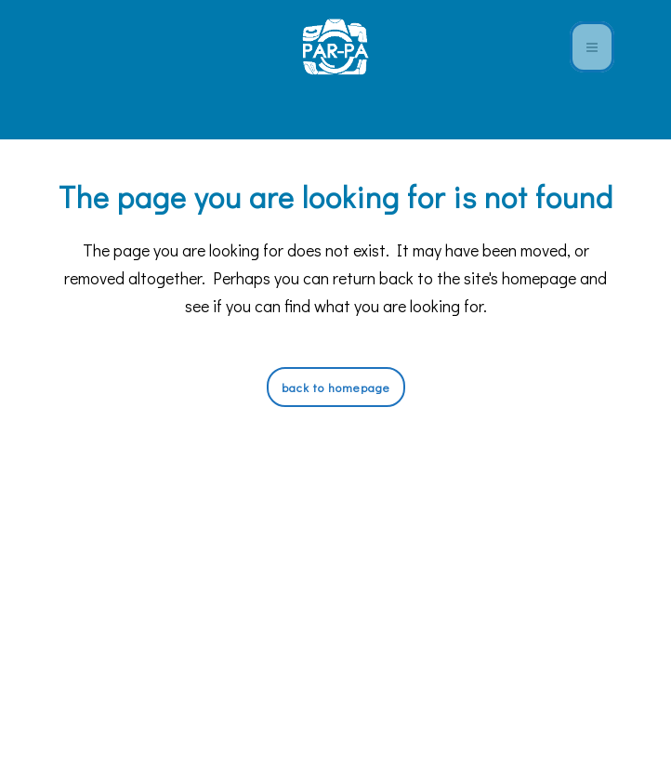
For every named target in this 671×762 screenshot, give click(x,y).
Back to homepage (336, 387)
